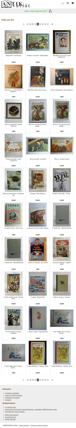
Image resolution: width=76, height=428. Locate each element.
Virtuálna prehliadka (12, 393)
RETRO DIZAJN (10, 419)
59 (52, 24)
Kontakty (8, 400)
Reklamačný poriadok (12, 398)
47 (28, 24)
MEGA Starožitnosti (11, 415)
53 (43, 24)
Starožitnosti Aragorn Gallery (15, 412)
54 (45, 24)
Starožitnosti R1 (10, 417)
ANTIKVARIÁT (7, 425)
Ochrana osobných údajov (13, 395)
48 (30, 24)
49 (33, 24)
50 (35, 24)
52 (40, 24)
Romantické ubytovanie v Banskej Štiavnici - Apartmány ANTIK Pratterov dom (31, 409)
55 (48, 24)
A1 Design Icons (10, 407)
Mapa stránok (24, 425)
